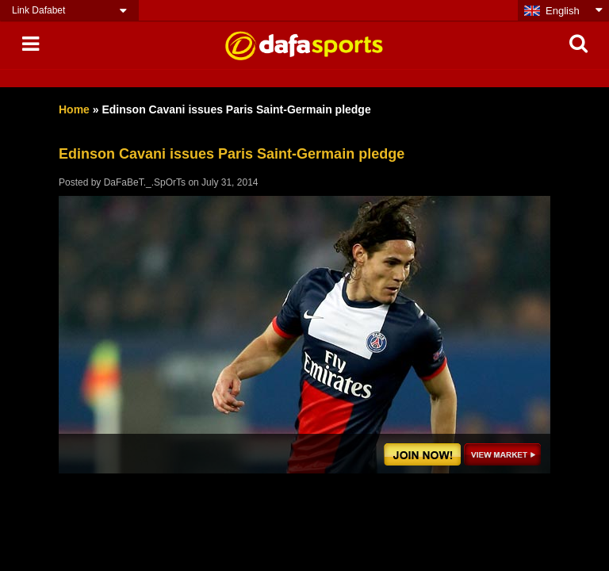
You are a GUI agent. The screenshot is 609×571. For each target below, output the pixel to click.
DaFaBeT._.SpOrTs (145, 182)
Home (74, 109)
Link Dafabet (38, 10)
